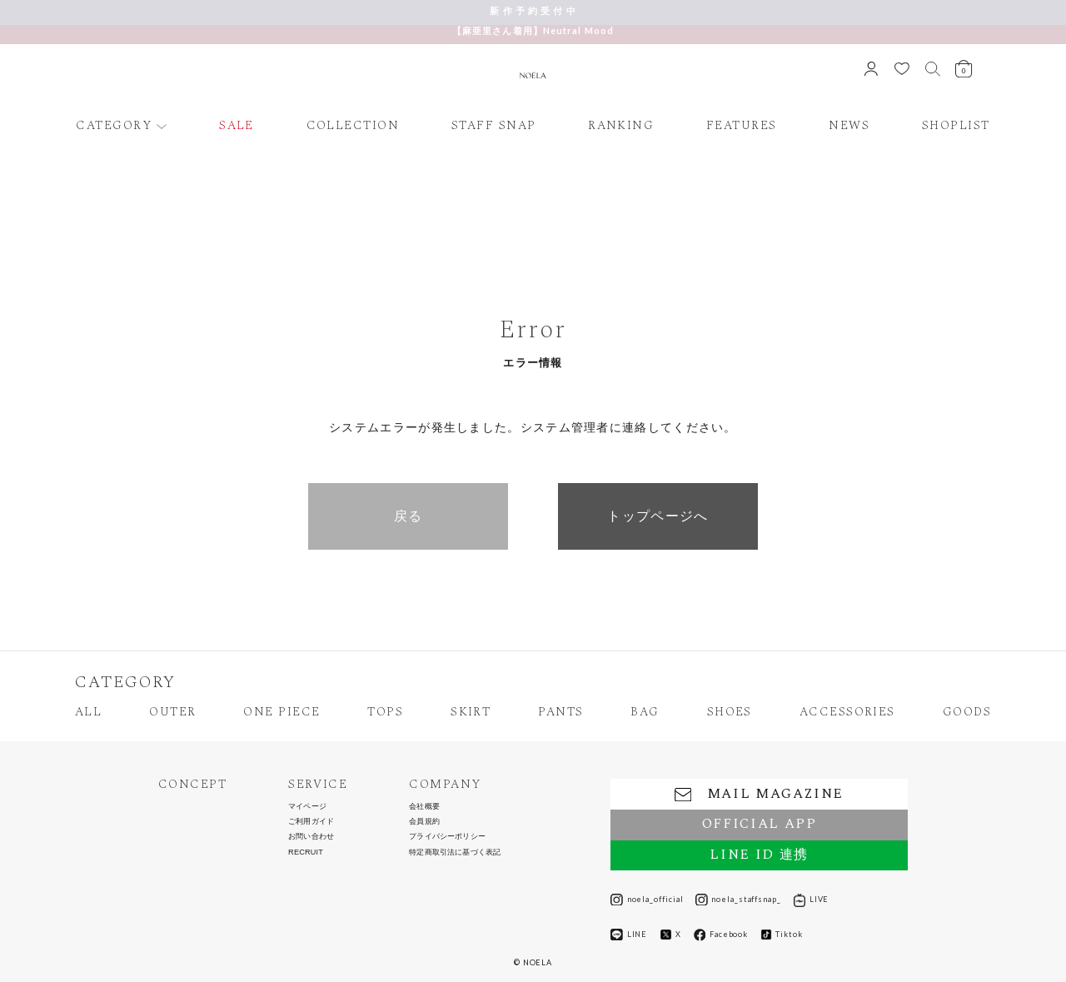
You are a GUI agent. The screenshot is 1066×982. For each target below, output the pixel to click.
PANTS (560, 712)
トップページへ (657, 516)
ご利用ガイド (311, 821)
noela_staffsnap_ (738, 900)
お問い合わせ (311, 836)
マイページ (307, 806)
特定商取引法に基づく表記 (455, 852)
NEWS (849, 126)
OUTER (172, 712)
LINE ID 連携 (759, 855)
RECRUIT (305, 852)
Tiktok (781, 934)
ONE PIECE (281, 712)
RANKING (621, 126)
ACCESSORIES (847, 712)
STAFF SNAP (493, 126)
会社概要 (424, 806)
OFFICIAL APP (759, 824)
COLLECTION (353, 126)
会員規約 (424, 821)
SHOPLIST (956, 126)
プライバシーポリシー (447, 836)
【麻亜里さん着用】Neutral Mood (533, 30)
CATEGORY (114, 126)
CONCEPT (192, 785)
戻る (408, 516)
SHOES (729, 712)
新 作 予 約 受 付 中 (532, 10)
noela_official (646, 900)
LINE (628, 935)
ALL (88, 712)
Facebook (721, 935)
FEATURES (741, 126)
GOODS (967, 712)
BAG (644, 712)
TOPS (385, 712)
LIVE (811, 900)
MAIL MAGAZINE (759, 794)
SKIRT (471, 712)
